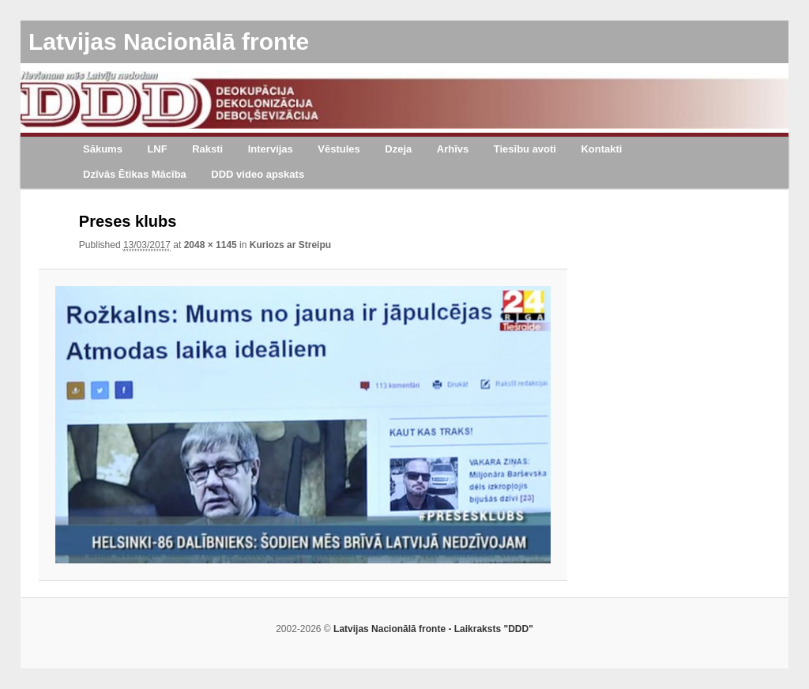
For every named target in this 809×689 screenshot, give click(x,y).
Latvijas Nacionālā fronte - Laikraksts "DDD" (433, 628)
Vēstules (338, 149)
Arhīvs (452, 149)
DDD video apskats (257, 174)
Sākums (102, 149)
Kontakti (601, 149)
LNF (157, 149)
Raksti (207, 149)
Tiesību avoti (525, 149)
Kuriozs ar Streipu (290, 244)
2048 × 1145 (210, 244)
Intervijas (270, 149)
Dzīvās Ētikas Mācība (134, 174)
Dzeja (398, 149)
